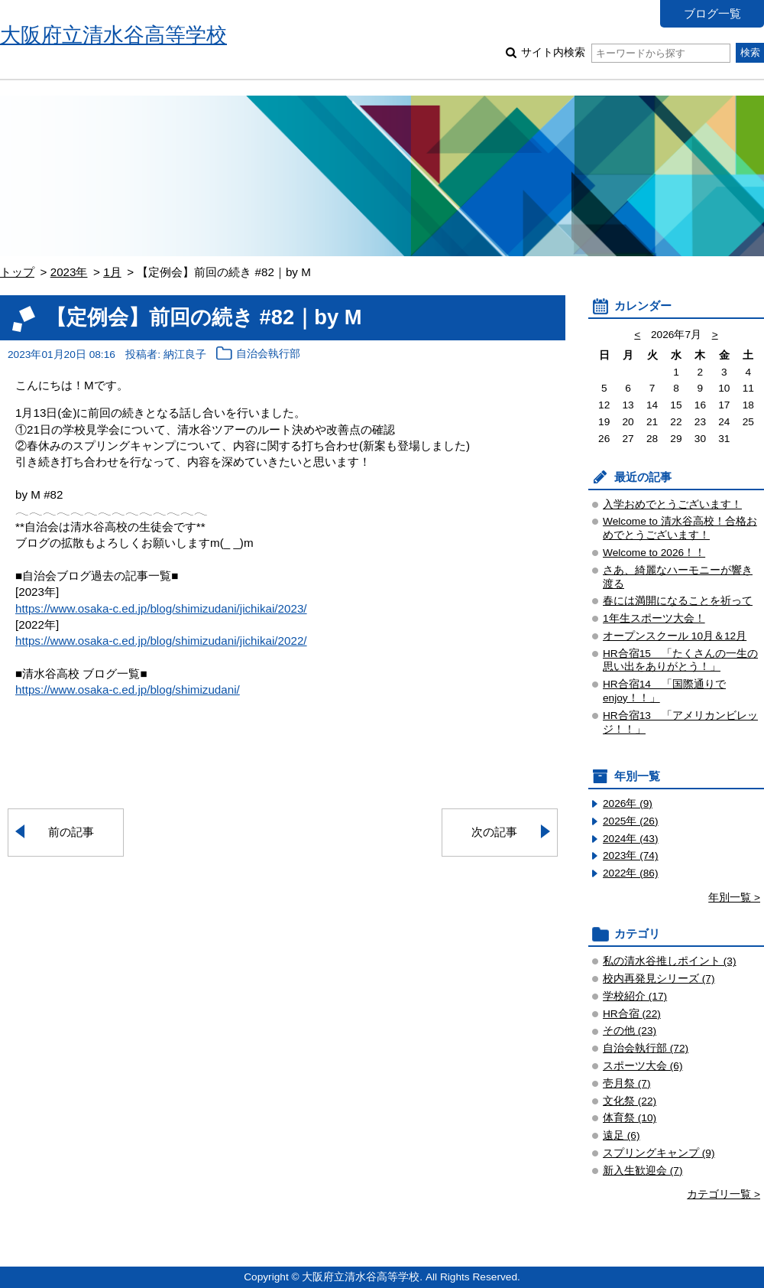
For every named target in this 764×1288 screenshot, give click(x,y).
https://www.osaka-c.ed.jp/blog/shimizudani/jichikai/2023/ (161, 608)
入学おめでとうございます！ (672, 504)
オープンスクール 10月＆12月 (674, 636)
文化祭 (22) (629, 1101)
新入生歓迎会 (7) (643, 1170)
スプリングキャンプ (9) (659, 1153)
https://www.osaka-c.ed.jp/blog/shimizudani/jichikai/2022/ (161, 640)
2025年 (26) (631, 821)
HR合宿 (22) (632, 1014)
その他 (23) (629, 1030)
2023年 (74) (631, 855)
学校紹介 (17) (635, 996)
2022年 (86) (631, 873)
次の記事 (494, 831)
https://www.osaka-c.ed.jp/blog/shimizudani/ (127, 689)
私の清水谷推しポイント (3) (669, 961)
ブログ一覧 (712, 13)
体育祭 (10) (629, 1118)
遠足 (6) (621, 1135)
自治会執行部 (268, 354)
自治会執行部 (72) (645, 1048)
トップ (17, 271)
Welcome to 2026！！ (654, 552)
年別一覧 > (734, 897)
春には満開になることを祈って (678, 601)
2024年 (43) (631, 838)
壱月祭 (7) (627, 1083)
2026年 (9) (627, 803)
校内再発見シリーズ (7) (659, 978)
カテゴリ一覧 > (723, 1194)
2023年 (69, 271)
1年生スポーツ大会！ (654, 618)
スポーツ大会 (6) (643, 1066)
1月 (112, 271)
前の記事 (71, 831)
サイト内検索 (625, 52)
